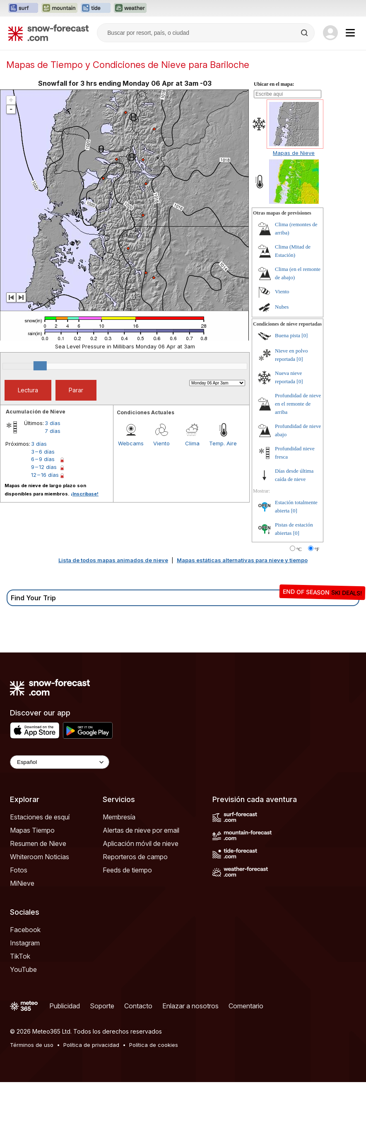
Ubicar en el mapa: (274, 84)
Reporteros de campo (135, 857)
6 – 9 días (43, 459)
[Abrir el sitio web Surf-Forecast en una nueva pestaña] (23, 8)
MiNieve (22, 883)
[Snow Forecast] (48, 32)
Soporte (102, 1006)
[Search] (305, 33)
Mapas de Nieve (294, 153)
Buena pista (287, 335)
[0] (304, 335)
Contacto (138, 1006)
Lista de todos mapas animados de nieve (113, 560)
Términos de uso (31, 1044)
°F (317, 549)
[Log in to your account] (330, 32)
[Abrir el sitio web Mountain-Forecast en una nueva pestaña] (59, 8)
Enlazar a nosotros (190, 1006)
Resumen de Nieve (38, 843)
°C (299, 549)
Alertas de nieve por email (141, 830)
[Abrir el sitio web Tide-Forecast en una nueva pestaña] (96, 8)
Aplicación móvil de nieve (140, 843)
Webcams (131, 443)
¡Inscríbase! (85, 494)
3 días (52, 423)
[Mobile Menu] (350, 32)
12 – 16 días (45, 474)
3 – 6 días (43, 451)
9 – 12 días (44, 467)
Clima (192, 443)
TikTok (20, 956)
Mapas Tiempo (32, 830)
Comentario (246, 1006)
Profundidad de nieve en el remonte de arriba (298, 403)
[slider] (40, 365)
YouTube (23, 969)
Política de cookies (153, 1044)
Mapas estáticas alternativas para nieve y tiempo (242, 560)
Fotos (18, 870)
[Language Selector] (59, 762)
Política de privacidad (91, 1044)
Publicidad (64, 1006)
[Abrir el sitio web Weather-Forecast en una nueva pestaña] (130, 8)
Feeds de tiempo (127, 870)
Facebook (25, 929)
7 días (52, 431)
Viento (161, 443)
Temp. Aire (223, 443)
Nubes (282, 307)
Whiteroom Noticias (39, 857)
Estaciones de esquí (40, 817)
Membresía (119, 817)
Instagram (25, 943)
